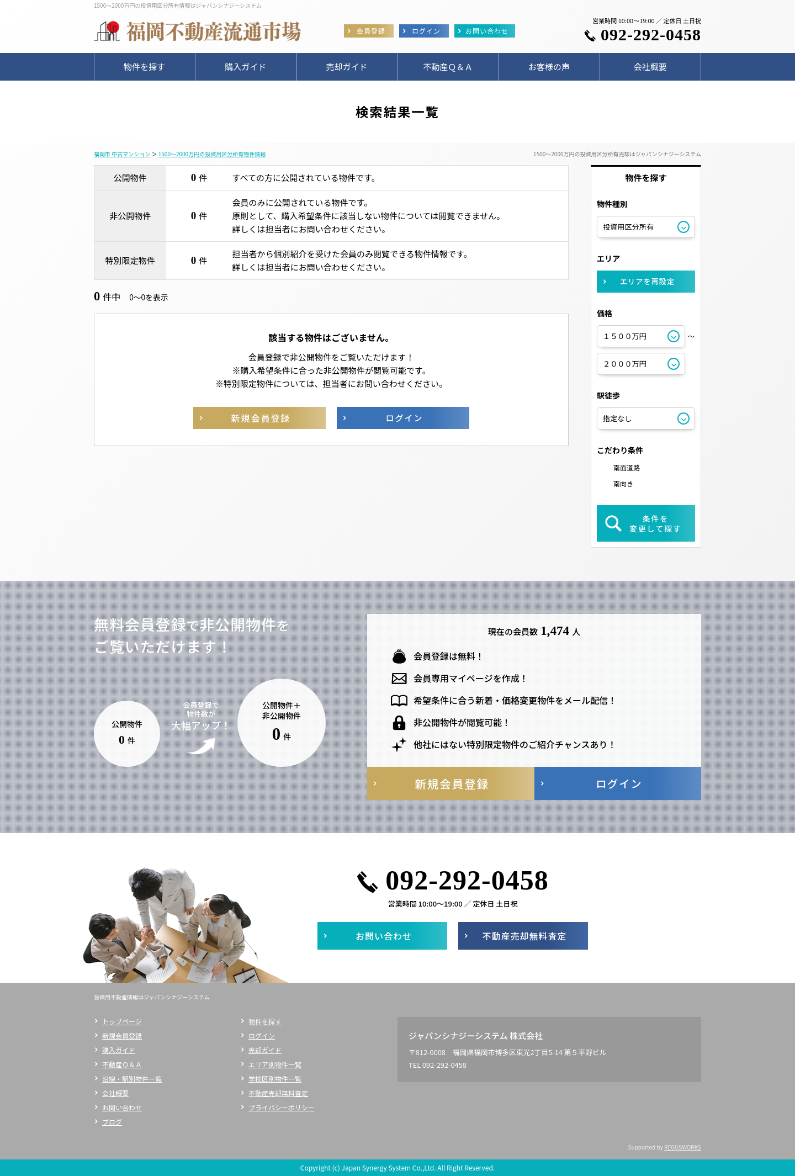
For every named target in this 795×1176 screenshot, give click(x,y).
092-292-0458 (651, 35)
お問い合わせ (122, 1107)
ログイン (261, 1035)
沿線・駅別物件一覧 (132, 1078)
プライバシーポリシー (281, 1107)
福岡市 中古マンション (122, 154)
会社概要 (115, 1093)
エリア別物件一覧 (274, 1064)
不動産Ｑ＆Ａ (122, 1064)
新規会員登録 (122, 1035)
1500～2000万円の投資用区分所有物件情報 (212, 154)
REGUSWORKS (682, 1147)
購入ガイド (118, 1050)
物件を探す (265, 1021)
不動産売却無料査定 (278, 1093)
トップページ (122, 1021)
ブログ (112, 1121)
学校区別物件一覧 (274, 1078)
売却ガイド (265, 1050)
